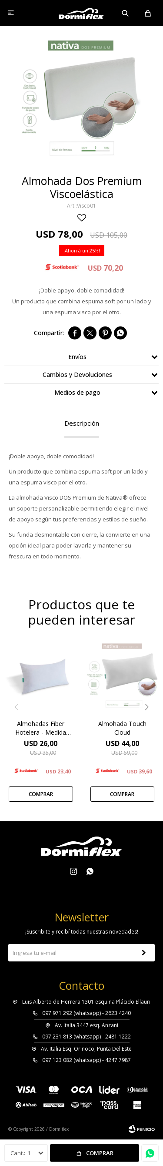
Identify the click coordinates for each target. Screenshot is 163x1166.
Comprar (99, 1153)
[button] (146, 707)
